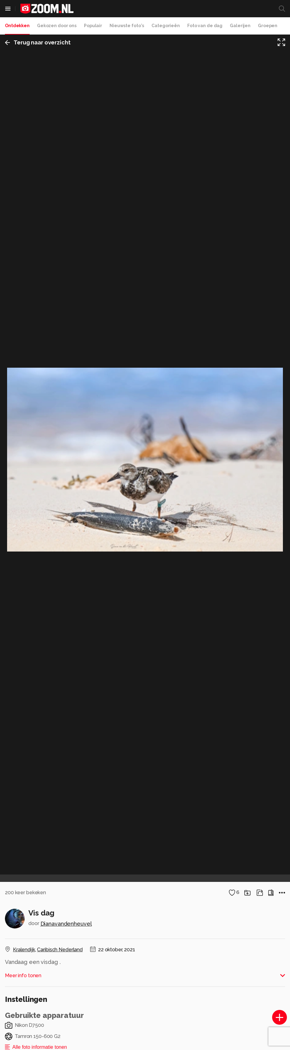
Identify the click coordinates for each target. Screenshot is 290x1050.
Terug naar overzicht (38, 42)
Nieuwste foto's (127, 25)
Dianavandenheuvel (66, 923)
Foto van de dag (204, 25)
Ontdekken (17, 25)
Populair (93, 25)
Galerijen (240, 25)
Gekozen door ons (57, 25)
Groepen (267, 25)
